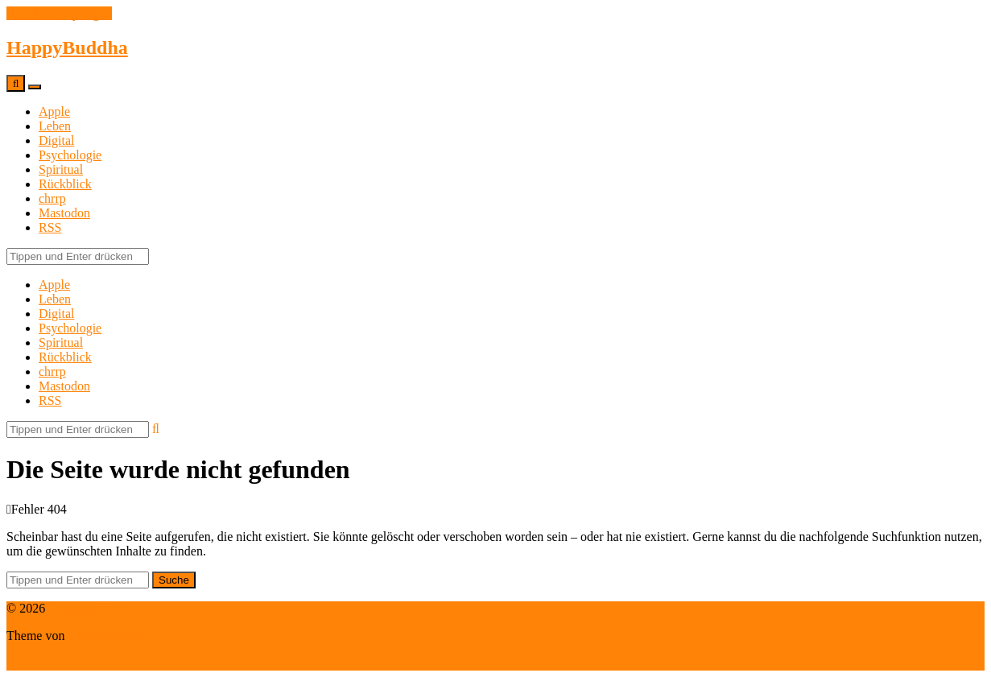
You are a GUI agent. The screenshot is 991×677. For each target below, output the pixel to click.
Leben (55, 126)
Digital (56, 140)
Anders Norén (104, 635)
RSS (50, 227)
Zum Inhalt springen (59, 13)
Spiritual (61, 169)
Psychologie (70, 155)
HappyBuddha (67, 47)
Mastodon (64, 213)
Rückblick (65, 184)
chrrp (52, 198)
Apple (54, 111)
